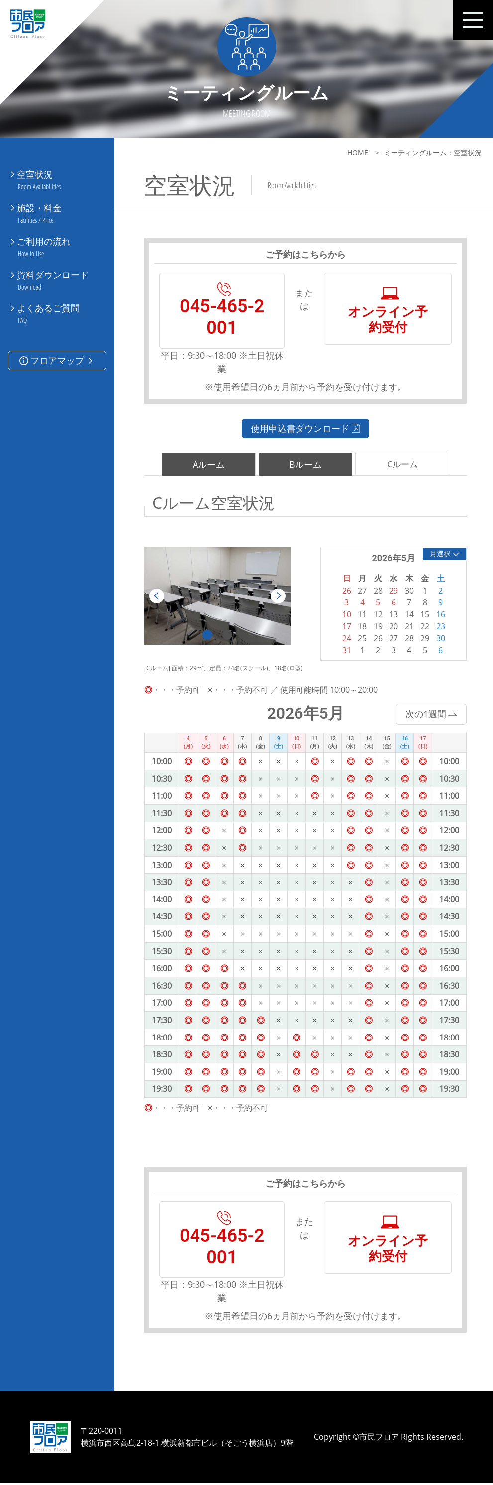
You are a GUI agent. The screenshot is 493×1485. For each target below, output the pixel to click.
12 (375, 615)
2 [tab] (226, 634)
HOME (354, 152)
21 (406, 627)
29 (421, 639)
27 (391, 639)
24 (344, 639)
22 (421, 627)
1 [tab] (206, 634)
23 (437, 627)
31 (344, 651)
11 (359, 615)
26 (375, 639)
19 (375, 627)
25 (359, 639)
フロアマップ (57, 350)
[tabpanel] (216, 596)
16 (437, 615)
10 (344, 615)
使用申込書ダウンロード (304, 429)
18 (359, 627)
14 (406, 615)
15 (421, 615)
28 (406, 639)
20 (391, 627)
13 (391, 615)
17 (344, 627)
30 (437, 639)
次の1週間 (428, 715)
